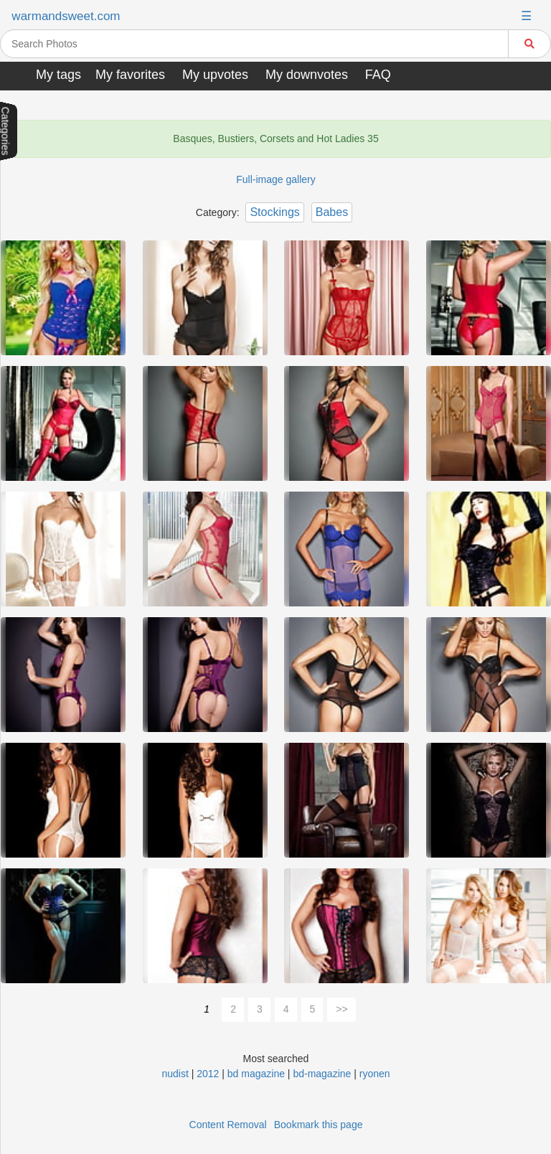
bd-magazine (322, 1073)
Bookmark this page (318, 1124)
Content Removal (228, 1124)
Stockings (274, 212)
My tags (58, 74)
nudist (174, 1073)
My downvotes (306, 74)
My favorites (130, 74)
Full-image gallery (275, 179)
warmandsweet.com (65, 16)
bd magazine (256, 1073)
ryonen (374, 1073)
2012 (208, 1073)
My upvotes (215, 74)
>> (341, 1009)
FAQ (378, 74)
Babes (332, 212)
